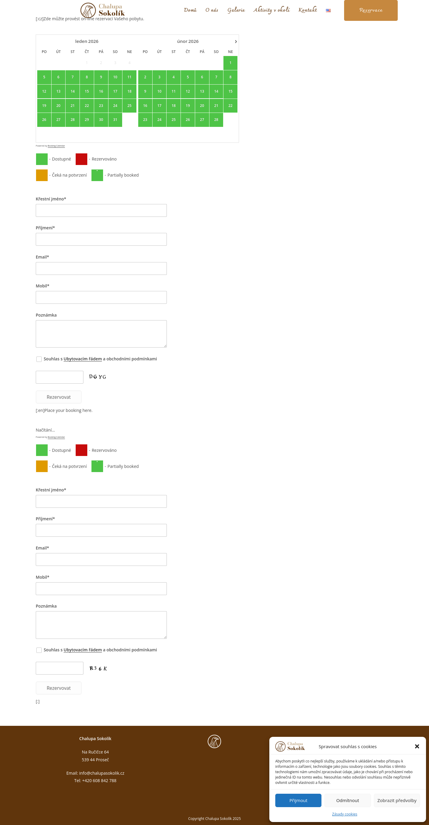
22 (87, 105)
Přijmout (298, 800)
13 (58, 91)
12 (44, 91)
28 (73, 120)
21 (73, 105)
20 (58, 105)
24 (115, 105)
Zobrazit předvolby (396, 800)
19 (44, 105)
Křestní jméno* (51, 199)
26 (44, 120)
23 (101, 105)
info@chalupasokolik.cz (102, 773)
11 (130, 77)
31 (115, 120)
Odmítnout (347, 800)
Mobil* (42, 286)
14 (73, 91)
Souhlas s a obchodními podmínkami (97, 359)
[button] (417, 746)
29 (87, 120)
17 (115, 91)
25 (130, 105)
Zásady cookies (344, 814)
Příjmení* (45, 228)
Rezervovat (59, 397)
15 (87, 91)
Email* (42, 257)
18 (130, 91)
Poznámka (46, 315)
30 (101, 120)
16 (101, 91)
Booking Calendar (56, 145)
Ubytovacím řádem (83, 359)
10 (115, 77)
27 (58, 120)
